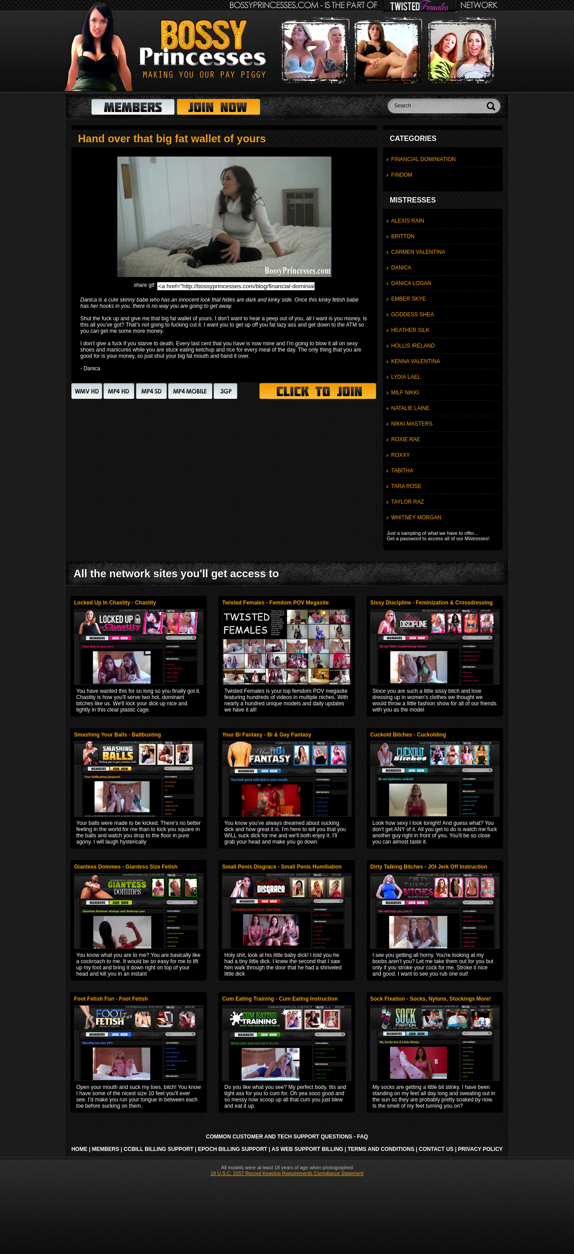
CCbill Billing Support (158, 1149)
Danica (401, 268)
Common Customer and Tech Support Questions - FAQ (287, 1137)
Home (79, 1149)
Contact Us (436, 1149)
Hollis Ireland (413, 346)
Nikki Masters (412, 424)
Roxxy (400, 455)
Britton (402, 236)
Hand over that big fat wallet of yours (172, 138)
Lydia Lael (406, 377)
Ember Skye (408, 299)
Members (105, 1149)
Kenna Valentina (415, 361)
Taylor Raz (407, 502)
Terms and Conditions (380, 1149)
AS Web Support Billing (307, 1149)
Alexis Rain (407, 221)
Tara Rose (406, 486)
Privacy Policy (480, 1149)
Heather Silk (410, 330)
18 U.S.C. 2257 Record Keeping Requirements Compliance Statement (287, 1173)
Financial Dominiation (423, 159)
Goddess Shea (412, 314)
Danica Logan (411, 283)
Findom (401, 175)
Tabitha (402, 471)
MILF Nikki (405, 392)
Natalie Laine (410, 408)
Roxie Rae (405, 439)
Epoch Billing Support (232, 1149)
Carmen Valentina (418, 252)
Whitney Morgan (416, 517)
